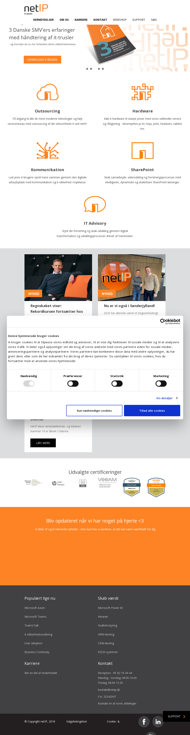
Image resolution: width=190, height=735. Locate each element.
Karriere (81, 20)
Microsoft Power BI (110, 598)
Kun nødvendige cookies (94, 410)
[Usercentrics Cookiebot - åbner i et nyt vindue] (163, 321)
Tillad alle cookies (152, 410)
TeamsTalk (31, 616)
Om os (64, 20)
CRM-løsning (106, 633)
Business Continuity (36, 642)
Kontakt (100, 20)
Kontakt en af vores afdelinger (117, 694)
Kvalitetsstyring (107, 616)
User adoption (33, 633)
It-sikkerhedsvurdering (38, 625)
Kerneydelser (43, 20)
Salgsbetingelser (76, 712)
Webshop (120, 20)
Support (138, 20)
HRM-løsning (106, 625)
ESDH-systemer (108, 642)
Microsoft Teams (35, 607)
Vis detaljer (164, 398)
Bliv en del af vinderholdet (40, 663)
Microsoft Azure (34, 598)
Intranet (103, 607)
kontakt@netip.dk (109, 680)
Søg (154, 20)
